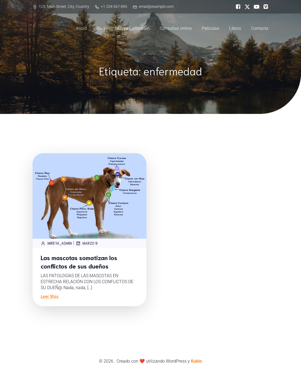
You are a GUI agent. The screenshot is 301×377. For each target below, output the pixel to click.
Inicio (81, 28)
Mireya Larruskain (132, 28)
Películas (210, 28)
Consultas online (176, 28)
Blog (101, 28)
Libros (235, 28)
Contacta (259, 28)
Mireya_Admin (56, 243)
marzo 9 (87, 243)
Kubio (196, 361)
